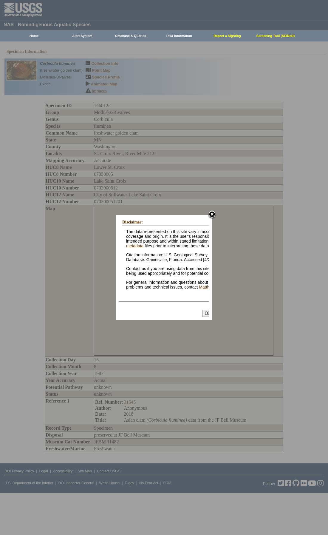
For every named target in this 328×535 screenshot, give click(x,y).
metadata (134, 245)
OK (208, 313)
